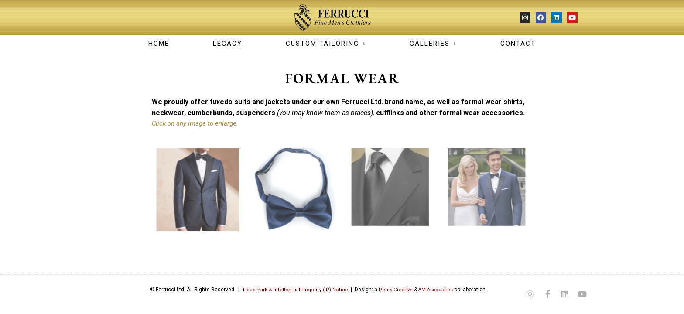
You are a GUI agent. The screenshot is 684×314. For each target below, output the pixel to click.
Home (158, 44)
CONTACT (518, 44)
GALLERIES (433, 43)
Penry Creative (392, 290)
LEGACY (227, 44)
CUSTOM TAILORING (326, 43)
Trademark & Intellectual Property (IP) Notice (292, 290)
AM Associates (434, 290)
